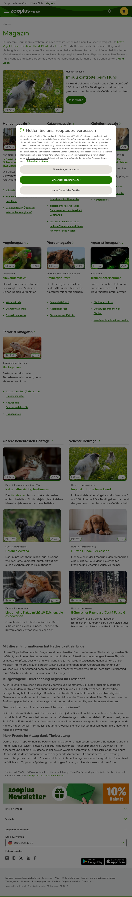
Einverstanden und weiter (66, 180)
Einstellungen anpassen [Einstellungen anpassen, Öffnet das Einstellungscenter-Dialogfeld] (66, 169)
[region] (66, 161)
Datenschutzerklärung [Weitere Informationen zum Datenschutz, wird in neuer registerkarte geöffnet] (37, 161)
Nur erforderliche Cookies (66, 190)
